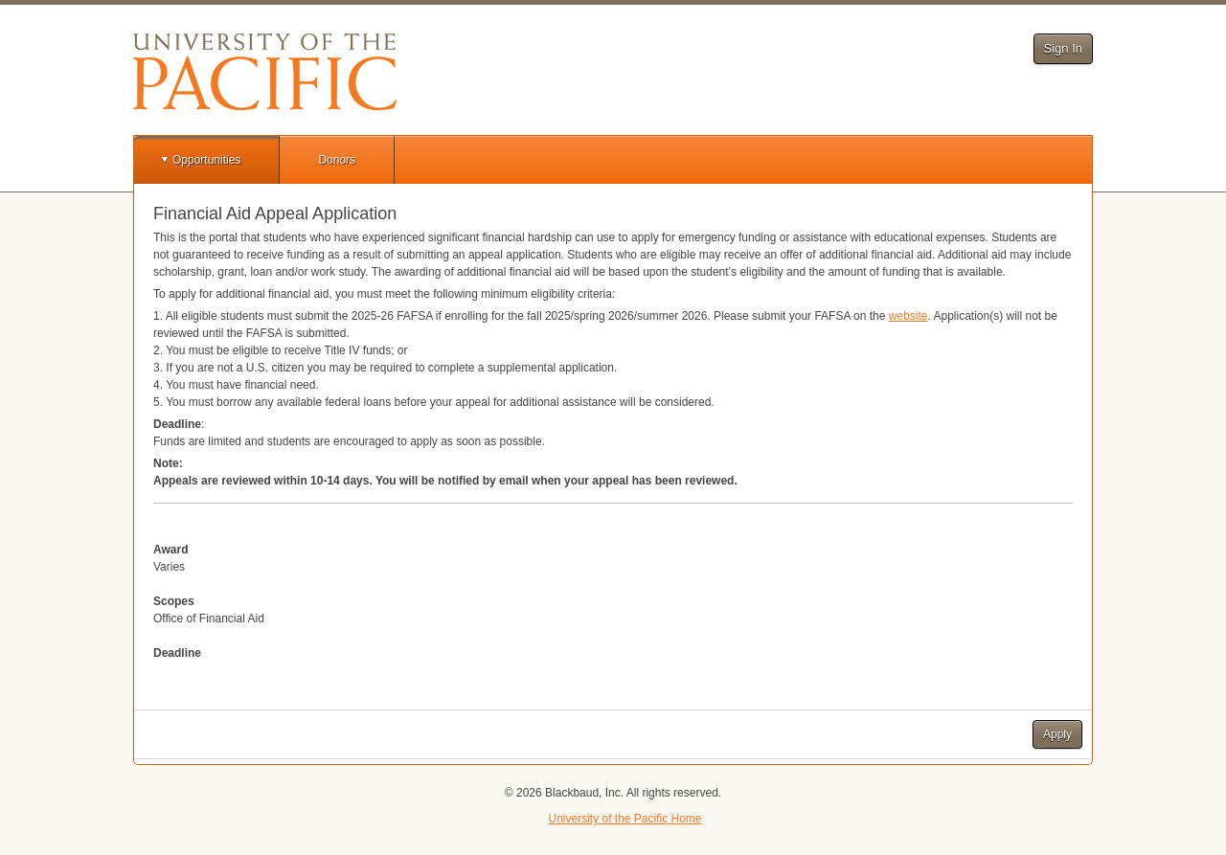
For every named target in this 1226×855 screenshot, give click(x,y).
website (908, 316)
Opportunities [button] (206, 160)
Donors (336, 160)
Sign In (1063, 48)
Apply (1057, 734)
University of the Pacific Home (624, 818)
